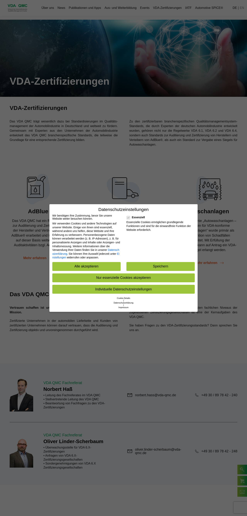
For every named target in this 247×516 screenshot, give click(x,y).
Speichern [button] (160, 266)
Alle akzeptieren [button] (86, 266)
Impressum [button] (123, 307)
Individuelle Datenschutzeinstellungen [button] (123, 289)
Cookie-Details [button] (123, 298)
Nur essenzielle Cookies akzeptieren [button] (123, 278)
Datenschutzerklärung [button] (123, 303)
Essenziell (136, 217)
